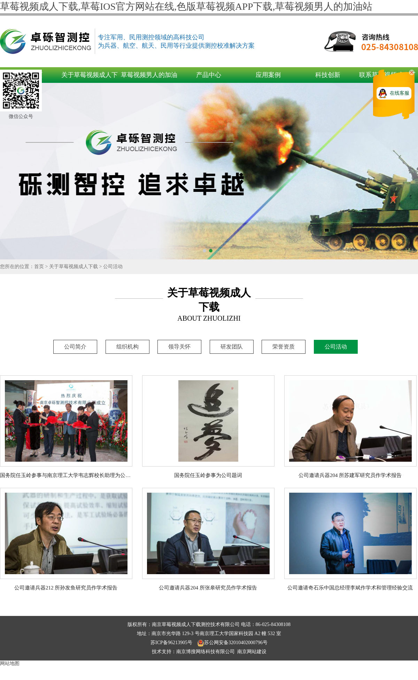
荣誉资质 (283, 347)
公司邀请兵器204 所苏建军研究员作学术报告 (350, 475)
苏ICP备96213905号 (171, 642)
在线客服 (399, 93)
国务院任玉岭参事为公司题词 (208, 475)
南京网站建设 (251, 651)
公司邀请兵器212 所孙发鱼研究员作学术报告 (65, 588)
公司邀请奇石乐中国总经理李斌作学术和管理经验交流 (350, 588)
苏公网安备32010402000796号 (232, 642)
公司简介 (75, 347)
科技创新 (327, 74)
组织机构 (127, 347)
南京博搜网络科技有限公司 (205, 651)
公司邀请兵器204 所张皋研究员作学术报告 (208, 588)
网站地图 (10, 663)
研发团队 (231, 347)
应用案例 (268, 74)
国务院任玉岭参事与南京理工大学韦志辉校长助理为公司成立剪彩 (76, 475)
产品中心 (208, 74)
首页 (39, 266)
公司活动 (113, 266)
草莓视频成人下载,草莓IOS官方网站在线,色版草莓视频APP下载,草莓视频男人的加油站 (186, 6)
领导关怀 (179, 347)
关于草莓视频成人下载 (73, 266)
